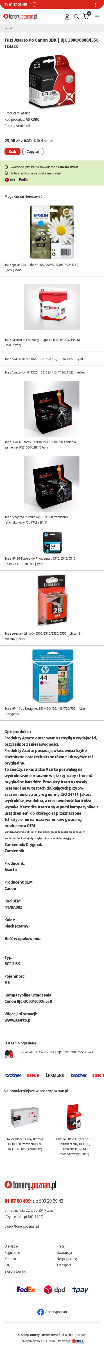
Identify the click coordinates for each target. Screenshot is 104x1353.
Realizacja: (71, 1341)
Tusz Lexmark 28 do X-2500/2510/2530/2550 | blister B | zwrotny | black (44, 636)
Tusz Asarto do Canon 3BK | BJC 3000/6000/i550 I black (56, 1052)
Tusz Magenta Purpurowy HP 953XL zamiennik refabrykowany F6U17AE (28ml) (36, 519)
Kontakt (10, 1258)
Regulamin (12, 1252)
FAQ (8, 1265)
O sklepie (11, 1246)
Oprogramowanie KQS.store (37, 1341)
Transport (64, 1265)
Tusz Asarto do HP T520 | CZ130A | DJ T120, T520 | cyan (44, 358)
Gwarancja (64, 1252)
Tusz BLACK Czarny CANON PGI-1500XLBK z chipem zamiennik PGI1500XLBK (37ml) (40, 444)
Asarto (25, 113)
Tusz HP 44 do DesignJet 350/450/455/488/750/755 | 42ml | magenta (45, 711)
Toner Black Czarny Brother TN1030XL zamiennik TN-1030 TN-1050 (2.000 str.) (25, 1144)
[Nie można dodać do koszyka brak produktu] (12, 151)
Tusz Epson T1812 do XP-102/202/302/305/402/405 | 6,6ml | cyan (41, 267)
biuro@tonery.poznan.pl (22, 1226)
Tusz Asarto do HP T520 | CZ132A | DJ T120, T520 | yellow (45, 372)
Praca (61, 1246)
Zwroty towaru (15, 1271)
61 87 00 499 (18, 4)
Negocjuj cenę (67, 1258)
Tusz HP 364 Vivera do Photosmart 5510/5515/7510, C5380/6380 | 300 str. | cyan (40, 561)
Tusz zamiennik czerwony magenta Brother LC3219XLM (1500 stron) (42, 342)
